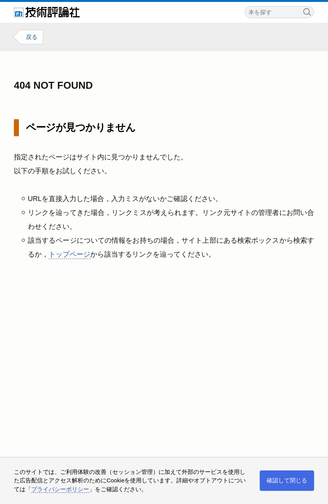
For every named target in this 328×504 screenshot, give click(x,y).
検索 (307, 11)
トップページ (69, 254)
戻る (31, 37)
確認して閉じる (287, 480)
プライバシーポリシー (60, 489)
